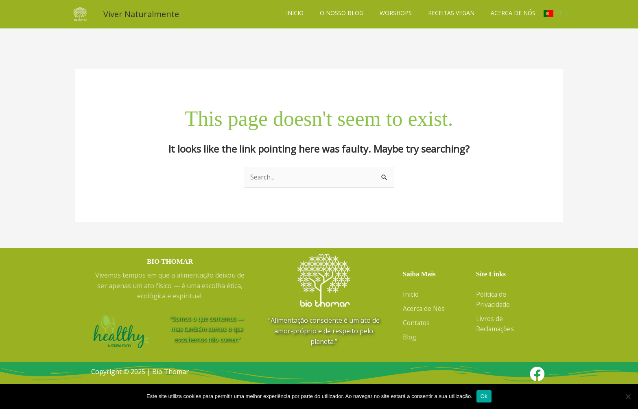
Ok (484, 396)
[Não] (628, 396)
